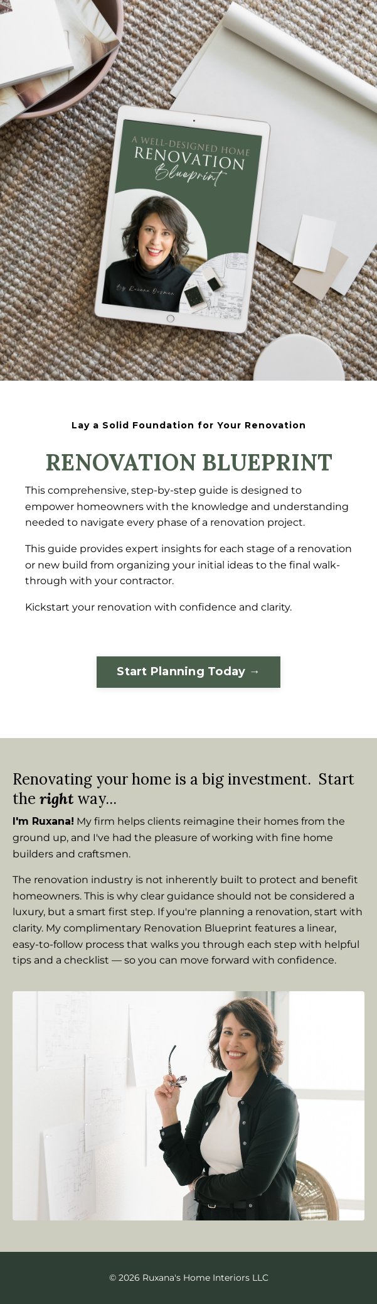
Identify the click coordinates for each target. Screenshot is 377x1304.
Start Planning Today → (188, 671)
